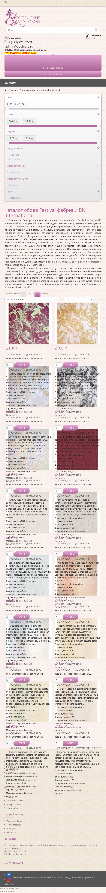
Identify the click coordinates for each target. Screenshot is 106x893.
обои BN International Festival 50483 (24, 610)
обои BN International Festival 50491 (24, 673)
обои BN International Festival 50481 (24, 547)
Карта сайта (12, 808)
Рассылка (11, 832)
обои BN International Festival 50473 (73, 421)
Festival (56, 90)
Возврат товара (14, 804)
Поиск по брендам (19, 90)
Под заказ (14, 154)
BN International (40, 90)
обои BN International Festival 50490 (73, 610)
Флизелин (14, 172)
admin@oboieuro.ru (16, 854)
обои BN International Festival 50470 (24, 358)
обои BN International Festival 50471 (73, 358)
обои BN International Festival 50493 (24, 736)
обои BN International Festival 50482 (73, 547)
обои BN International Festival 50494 (73, 736)
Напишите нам (53, 74)
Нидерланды (15, 197)
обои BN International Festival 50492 (73, 673)
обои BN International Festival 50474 (24, 484)
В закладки (14, 354)
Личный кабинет (15, 821)
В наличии (14, 159)
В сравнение (33, 354)
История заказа (14, 824)
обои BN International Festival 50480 (73, 484)
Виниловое (14, 185)
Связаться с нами (15, 800)
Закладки (11, 828)
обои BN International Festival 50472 (24, 421)
